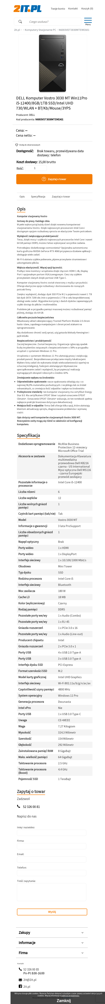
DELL (32, 115)
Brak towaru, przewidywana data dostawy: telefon (60, 153)
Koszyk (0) (87, 8)
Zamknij (64, 1000)
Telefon (21, 867)
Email (20, 854)
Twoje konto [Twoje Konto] (58, 8)
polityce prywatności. (70, 995)
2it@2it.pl (29, 980)
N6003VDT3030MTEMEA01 (74, 29)
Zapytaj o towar (61, 196)
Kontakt (73, 8)
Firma (20, 840)
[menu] (88, 22)
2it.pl (17, 29)
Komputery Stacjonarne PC (40, 29)
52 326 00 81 (31, 806)
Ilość (20, 168)
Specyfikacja (38, 196)
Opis (22, 196)
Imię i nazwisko (25, 827)
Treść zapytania (26, 881)
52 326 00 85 (31, 969)
